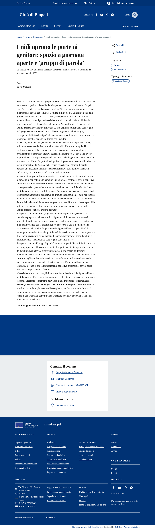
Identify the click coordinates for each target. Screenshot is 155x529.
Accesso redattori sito (132, 527)
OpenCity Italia (97, 527)
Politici (18, 459)
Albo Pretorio (89, 3)
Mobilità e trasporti (87, 442)
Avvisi (114, 451)
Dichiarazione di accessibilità (91, 492)
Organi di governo (23, 442)
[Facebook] (94, 15)
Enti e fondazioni (22, 455)
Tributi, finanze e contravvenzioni (86, 453)
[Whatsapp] (105, 15)
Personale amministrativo (26, 464)
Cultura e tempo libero (56, 459)
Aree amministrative (24, 446)
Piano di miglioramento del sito (92, 505)
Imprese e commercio (56, 472)
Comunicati (36, 37)
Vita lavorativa (85, 459)
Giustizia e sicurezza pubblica (60, 468)
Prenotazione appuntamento (59, 492)
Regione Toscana (23, 3)
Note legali (84, 496)
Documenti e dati (22, 468)
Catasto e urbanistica (56, 455)
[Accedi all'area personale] (121, 3)
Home (19, 37)
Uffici (17, 451)
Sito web (75, 527)
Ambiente (51, 442)
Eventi (114, 473)
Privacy (82, 488)
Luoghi (114, 469)
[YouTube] (100, 15)
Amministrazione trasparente (64, 3)
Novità (26, 37)
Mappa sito (50, 517)
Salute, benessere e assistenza (91, 446)
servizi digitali (86, 527)
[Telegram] (110, 15)
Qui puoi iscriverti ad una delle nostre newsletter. (124, 502)
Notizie (114, 442)
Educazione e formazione (58, 464)
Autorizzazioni (53, 451)
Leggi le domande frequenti (59, 488)
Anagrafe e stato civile (56, 446)
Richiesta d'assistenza (56, 500)
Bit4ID (117, 527)
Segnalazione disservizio (57, 496)
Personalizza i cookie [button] (24, 517)
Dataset (82, 500)
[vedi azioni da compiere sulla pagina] (118, 52)
